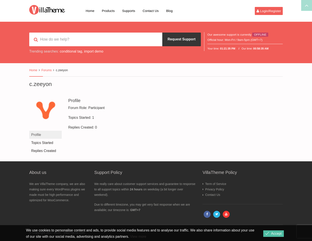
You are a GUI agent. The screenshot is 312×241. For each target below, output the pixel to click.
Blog (169, 11)
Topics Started (42, 143)
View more (138, 236)
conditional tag (71, 51)
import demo (93, 51)
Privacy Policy (214, 189)
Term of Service (215, 184)
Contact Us (151, 11)
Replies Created (43, 151)
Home (90, 11)
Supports (128, 11)
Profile (36, 135)
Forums (46, 70)
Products (108, 11)
